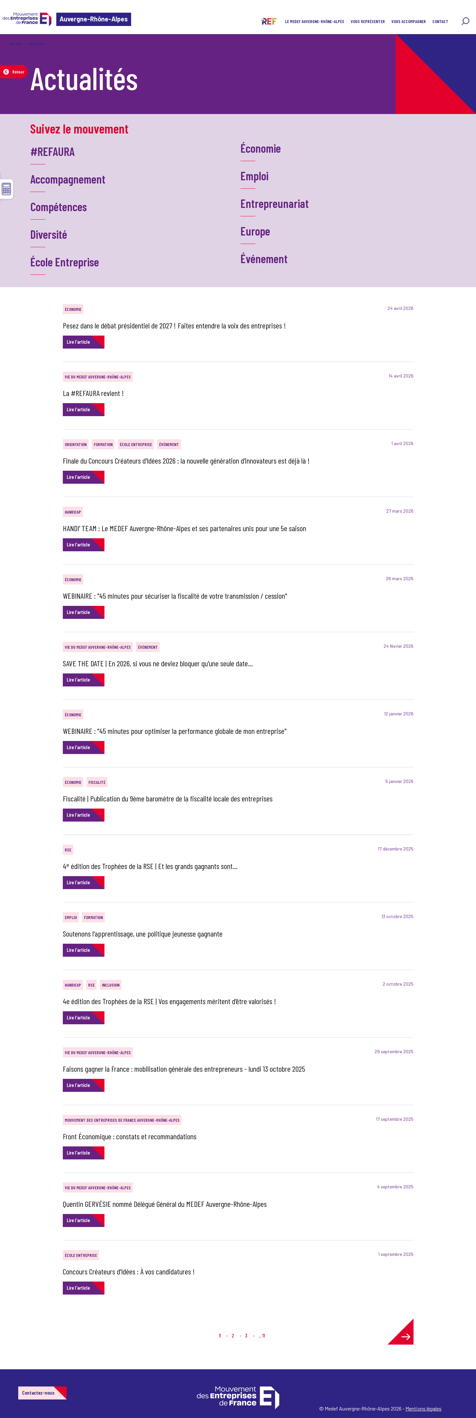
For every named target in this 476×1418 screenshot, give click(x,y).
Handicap (73, 512)
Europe (255, 231)
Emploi (254, 176)
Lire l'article (78, 342)
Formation (103, 444)
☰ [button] (6, 189)
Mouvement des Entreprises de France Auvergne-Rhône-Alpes (122, 1120)
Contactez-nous (38, 1392)
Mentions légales (423, 1408)
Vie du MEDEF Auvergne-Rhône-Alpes (98, 376)
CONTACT (440, 21)
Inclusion (110, 985)
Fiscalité (96, 782)
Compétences (58, 206)
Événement (264, 258)
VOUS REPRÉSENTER (368, 21)
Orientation (76, 444)
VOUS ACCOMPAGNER (408, 21)
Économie (260, 148)
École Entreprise (64, 262)
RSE (68, 849)
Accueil (15, 43)
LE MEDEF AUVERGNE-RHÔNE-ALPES (314, 21)
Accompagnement (67, 179)
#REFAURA (52, 151)
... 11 (261, 1335)
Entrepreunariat (274, 203)
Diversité (48, 234)
